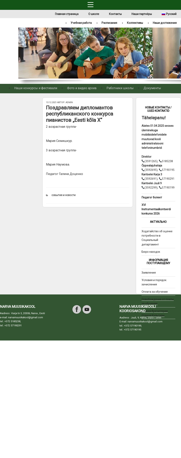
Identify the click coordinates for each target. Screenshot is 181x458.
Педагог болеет (152, 197)
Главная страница (66, 14)
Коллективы (135, 22)
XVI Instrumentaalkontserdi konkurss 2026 (156, 209)
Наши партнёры (142, 14)
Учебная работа (81, 22)
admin (69, 102)
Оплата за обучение (155, 291)
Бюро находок (151, 251)
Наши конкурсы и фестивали (35, 88)
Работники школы (120, 88)
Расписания (109, 22)
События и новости (63, 195)
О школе (93, 14)
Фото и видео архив (82, 88)
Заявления (149, 272)
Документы (152, 88)
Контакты (115, 14)
